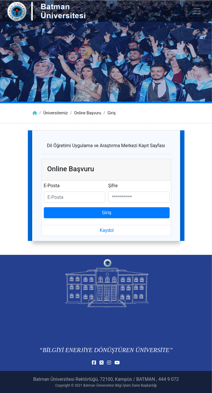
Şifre (113, 185)
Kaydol (107, 230)
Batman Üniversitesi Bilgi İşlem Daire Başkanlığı (120, 385)
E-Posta (52, 185)
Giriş (106, 212)
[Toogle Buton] (197, 11)
